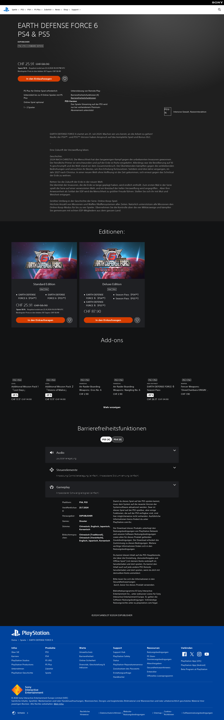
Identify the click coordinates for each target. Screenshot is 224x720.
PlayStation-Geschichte (22, 673)
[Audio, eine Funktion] (112, 455)
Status (116, 660)
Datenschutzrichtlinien (110, 713)
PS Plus (37, 10)
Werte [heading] (82, 647)
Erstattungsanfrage (122, 673)
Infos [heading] (14, 647)
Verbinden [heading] (186, 647)
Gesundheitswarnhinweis (158, 667)
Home (14, 640)
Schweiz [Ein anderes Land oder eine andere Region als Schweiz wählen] (20, 713)
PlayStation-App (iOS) (191, 661)
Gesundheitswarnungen (124, 582)
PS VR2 (48, 660)
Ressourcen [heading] (153, 647)
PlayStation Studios (20, 660)
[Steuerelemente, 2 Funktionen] (112, 472)
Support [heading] (117, 647)
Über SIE (15, 652)
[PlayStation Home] (6, 10)
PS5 (22, 10)
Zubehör (48, 10)
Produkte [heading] (50, 647)
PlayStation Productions (22, 664)
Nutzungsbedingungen (157, 652)
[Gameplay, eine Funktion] (112, 489)
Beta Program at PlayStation (194, 669)
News (57, 10)
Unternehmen (17, 668)
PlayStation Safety (121, 656)
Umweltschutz (85, 652)
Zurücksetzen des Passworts (126, 668)
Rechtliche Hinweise (85, 713)
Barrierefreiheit (86, 656)
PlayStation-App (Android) (193, 665)
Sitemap (158, 713)
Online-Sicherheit (87, 660)
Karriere (15, 656)
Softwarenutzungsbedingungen (198, 713)
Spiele (14, 10)
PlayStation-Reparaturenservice (128, 664)
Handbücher (119, 677)
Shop (66, 10)
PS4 (29, 10)
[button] (83, 98)
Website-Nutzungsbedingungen (134, 713)
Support (75, 10)
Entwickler (152, 671)
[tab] (106, 439)
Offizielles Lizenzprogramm (160, 676)
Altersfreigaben (154, 663)
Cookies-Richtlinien (169, 713)
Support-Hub (119, 652)
